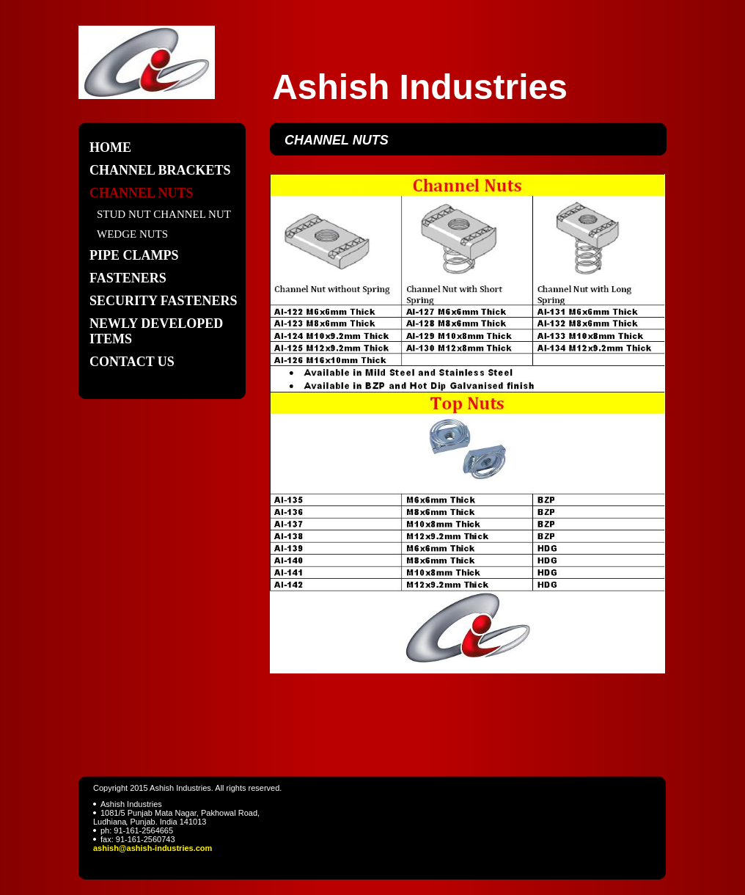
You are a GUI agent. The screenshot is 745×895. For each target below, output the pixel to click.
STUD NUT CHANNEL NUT (164, 214)
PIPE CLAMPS (134, 255)
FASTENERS (127, 278)
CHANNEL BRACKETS (160, 170)
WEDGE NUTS (132, 234)
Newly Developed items (156, 331)
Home (110, 147)
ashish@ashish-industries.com (152, 848)
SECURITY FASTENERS (163, 300)
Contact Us (132, 361)
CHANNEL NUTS (141, 193)
